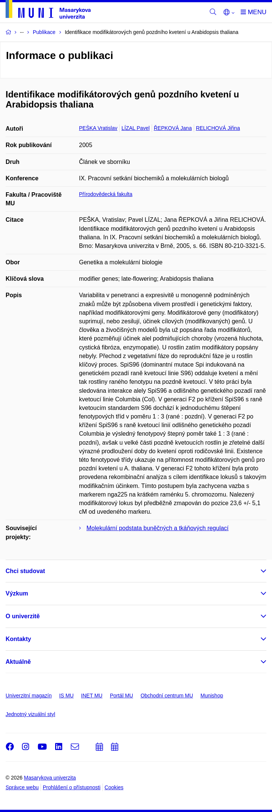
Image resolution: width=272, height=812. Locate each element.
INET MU (91, 696)
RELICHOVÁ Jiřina (218, 128)
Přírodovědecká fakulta (105, 194)
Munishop (211, 696)
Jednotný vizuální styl (30, 714)
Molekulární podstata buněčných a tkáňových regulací (157, 528)
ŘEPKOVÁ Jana (173, 128)
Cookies (114, 787)
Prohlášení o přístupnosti (72, 787)
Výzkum (17, 593)
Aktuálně (18, 662)
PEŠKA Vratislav (98, 128)
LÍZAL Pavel (135, 128)
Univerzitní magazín (29, 696)
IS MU (66, 696)
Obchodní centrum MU (166, 696)
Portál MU (121, 696)
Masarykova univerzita (50, 778)
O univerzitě (23, 616)
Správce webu (22, 787)
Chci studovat (25, 571)
